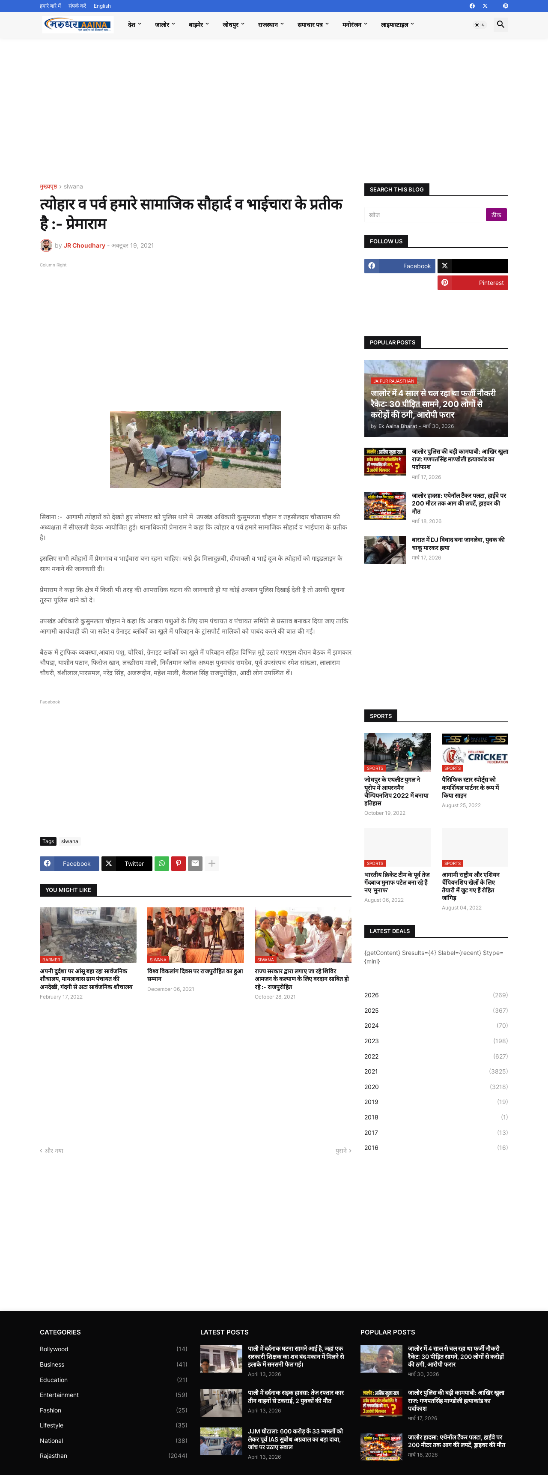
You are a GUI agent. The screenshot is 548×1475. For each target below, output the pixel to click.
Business (114, 1364)
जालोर (162, 24)
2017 (436, 1132)
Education (114, 1380)
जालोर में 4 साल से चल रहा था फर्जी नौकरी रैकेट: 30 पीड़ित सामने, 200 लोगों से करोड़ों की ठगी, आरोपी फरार (456, 1356)
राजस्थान (268, 24)
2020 (436, 1087)
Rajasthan (114, 1455)
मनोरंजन (351, 24)
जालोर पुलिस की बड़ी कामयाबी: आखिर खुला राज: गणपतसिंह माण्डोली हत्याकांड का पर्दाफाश (460, 459)
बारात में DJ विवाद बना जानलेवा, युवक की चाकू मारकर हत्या (458, 543)
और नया (54, 1150)
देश (131, 24)
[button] (480, 25)
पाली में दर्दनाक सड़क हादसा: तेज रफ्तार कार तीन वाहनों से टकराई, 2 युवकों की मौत (296, 1396)
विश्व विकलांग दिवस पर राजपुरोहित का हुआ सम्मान (195, 974)
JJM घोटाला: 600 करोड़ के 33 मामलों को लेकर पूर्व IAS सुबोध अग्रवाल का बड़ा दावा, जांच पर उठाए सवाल (295, 1438)
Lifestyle (114, 1425)
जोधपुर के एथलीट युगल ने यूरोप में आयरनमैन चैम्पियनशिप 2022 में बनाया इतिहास (396, 791)
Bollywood (114, 1349)
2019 (436, 1102)
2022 (436, 1056)
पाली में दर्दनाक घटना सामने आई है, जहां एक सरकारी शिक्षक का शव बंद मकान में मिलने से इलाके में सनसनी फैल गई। (296, 1356)
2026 (436, 995)
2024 (436, 1025)
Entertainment (114, 1395)
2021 (436, 1071)
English (102, 6)
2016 (436, 1147)
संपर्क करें (77, 6)
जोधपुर (230, 24)
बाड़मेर (196, 24)
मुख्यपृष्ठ (48, 186)
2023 (436, 1041)
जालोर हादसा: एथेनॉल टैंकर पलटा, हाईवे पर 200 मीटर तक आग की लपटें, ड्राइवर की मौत (459, 503)
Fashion (114, 1410)
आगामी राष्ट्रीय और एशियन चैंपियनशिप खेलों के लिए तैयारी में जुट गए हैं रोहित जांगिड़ (471, 886)
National (114, 1440)
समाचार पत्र (310, 24)
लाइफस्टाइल (394, 24)
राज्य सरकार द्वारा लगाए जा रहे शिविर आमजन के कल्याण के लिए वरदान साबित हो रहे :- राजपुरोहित (302, 978)
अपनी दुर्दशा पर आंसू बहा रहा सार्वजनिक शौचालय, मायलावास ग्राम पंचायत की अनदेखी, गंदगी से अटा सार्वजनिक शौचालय (86, 978)
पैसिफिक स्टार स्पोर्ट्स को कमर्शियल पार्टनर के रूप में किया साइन (470, 787)
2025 (436, 1010)
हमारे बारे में (50, 6)
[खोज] (426, 214)
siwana (73, 186)
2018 (436, 1117)
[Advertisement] (274, 111)
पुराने (341, 1150)
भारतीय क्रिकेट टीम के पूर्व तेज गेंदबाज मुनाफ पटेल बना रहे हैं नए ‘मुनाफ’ (396, 882)
